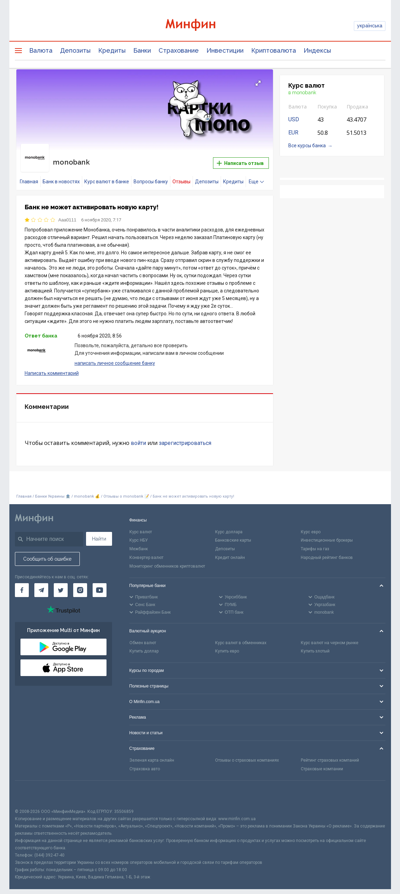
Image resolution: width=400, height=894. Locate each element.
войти (138, 437)
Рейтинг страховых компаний (330, 754)
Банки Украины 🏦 (52, 490)
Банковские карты (233, 534)
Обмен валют (142, 636)
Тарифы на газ (315, 543)
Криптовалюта (273, 50)
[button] (258, 83)
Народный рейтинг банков (327, 551)
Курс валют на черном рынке (329, 636)
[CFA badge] (30, 788)
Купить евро (227, 645)
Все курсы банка (307, 145)
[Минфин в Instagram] (80, 584)
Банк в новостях (61, 175)
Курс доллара (228, 525)
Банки (142, 50)
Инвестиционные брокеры (327, 534)
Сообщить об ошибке (47, 552)
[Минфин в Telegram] (41, 584)
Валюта (40, 50)
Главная (29, 175)
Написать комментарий (52, 367)
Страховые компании (322, 762)
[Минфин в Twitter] (61, 584)
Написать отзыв (240, 160)
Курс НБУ (138, 534)
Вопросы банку (151, 175)
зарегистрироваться (185, 437)
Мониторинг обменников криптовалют (167, 560)
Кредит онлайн (230, 551)
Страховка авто (144, 762)
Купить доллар (144, 645)
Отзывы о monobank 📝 (126, 490)
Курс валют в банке (106, 175)
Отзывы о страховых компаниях (247, 754)
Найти (99, 532)
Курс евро (311, 525)
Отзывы (181, 175)
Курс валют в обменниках (240, 636)
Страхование (179, 50)
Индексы (317, 50)
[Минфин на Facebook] (22, 584)
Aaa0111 (67, 213)
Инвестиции (225, 50)
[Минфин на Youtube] (100, 584)
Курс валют (140, 525)
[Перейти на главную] (200, 26)
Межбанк (138, 543)
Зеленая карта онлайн (151, 754)
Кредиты (112, 50)
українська (369, 25)
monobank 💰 (87, 490)
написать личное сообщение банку (115, 357)
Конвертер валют (146, 551)
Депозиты (75, 50)
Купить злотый (315, 645)
